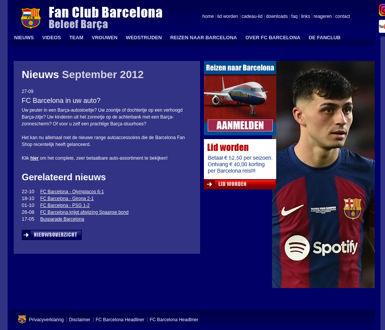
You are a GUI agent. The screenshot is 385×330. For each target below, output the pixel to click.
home (208, 16)
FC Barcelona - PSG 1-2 (65, 205)
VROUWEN (105, 37)
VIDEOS (51, 37)
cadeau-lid (252, 16)
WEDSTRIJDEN (144, 37)
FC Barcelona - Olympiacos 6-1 (72, 191)
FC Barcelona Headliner (119, 319)
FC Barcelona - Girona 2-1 (67, 198)
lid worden (227, 16)
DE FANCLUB (324, 37)
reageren (322, 16)
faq (294, 16)
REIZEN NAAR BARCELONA (203, 37)
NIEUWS (24, 37)
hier (34, 158)
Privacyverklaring (46, 319)
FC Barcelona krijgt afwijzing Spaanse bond (84, 212)
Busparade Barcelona (62, 219)
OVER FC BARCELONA (272, 37)
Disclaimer (79, 319)
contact (342, 16)
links (305, 16)
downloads (277, 16)
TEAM (76, 37)
